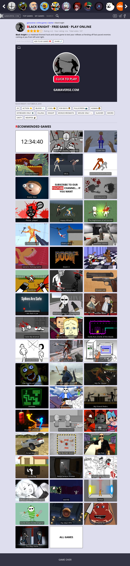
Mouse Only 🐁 (85, 113)
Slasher (51, 23)
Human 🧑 (95, 108)
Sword (110, 113)
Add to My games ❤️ (42, 41)
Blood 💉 (40, 108)
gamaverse (31, 23)
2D (18, 108)
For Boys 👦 (64, 108)
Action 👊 (27, 108)
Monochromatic (66, 113)
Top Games (28, 16)
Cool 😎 (51, 108)
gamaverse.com (11, 16)
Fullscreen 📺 (80, 108)
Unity (19, 117)
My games (39, 16)
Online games (42, 23)
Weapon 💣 (31, 117)
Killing (40, 113)
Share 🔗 (58, 41)
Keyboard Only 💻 (25, 113)
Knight (51, 113)
